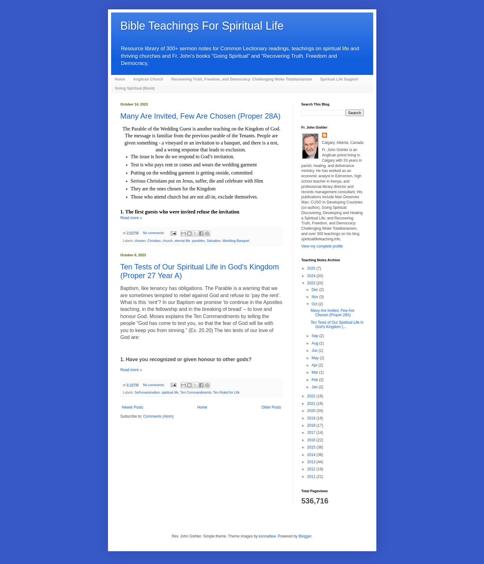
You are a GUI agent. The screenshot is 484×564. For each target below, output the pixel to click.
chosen (139, 241)
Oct (314, 304)
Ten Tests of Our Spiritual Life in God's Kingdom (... (336, 324)
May (315, 358)
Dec (315, 289)
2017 (311, 432)
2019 (311, 418)
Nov (315, 297)
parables (198, 241)
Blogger (305, 536)
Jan (315, 387)
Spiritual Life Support (339, 79)
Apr (314, 365)
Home (120, 79)
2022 (311, 396)
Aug (315, 343)
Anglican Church (148, 79)
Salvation (213, 241)
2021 (311, 403)
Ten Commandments (196, 392)
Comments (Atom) (158, 416)
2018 (311, 425)
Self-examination (146, 392)
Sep (315, 336)
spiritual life (170, 392)
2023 (311, 283)
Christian (154, 241)
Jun (315, 350)
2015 (311, 447)
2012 (311, 469)
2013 (311, 462)
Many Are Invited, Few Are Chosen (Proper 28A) (200, 116)
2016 (311, 440)
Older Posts (271, 407)
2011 (311, 476)
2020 (311, 411)
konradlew (267, 536)
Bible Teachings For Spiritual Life (202, 25)
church (168, 241)
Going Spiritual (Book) (135, 88)
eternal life (182, 241)
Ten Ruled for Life (226, 392)
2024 (311, 276)
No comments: (154, 233)
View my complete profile (322, 246)
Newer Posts (132, 407)
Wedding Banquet (235, 241)
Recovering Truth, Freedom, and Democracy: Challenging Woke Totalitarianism (241, 79)
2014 (311, 455)
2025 (311, 268)
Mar (315, 372)
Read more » (131, 218)
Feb (315, 380)
